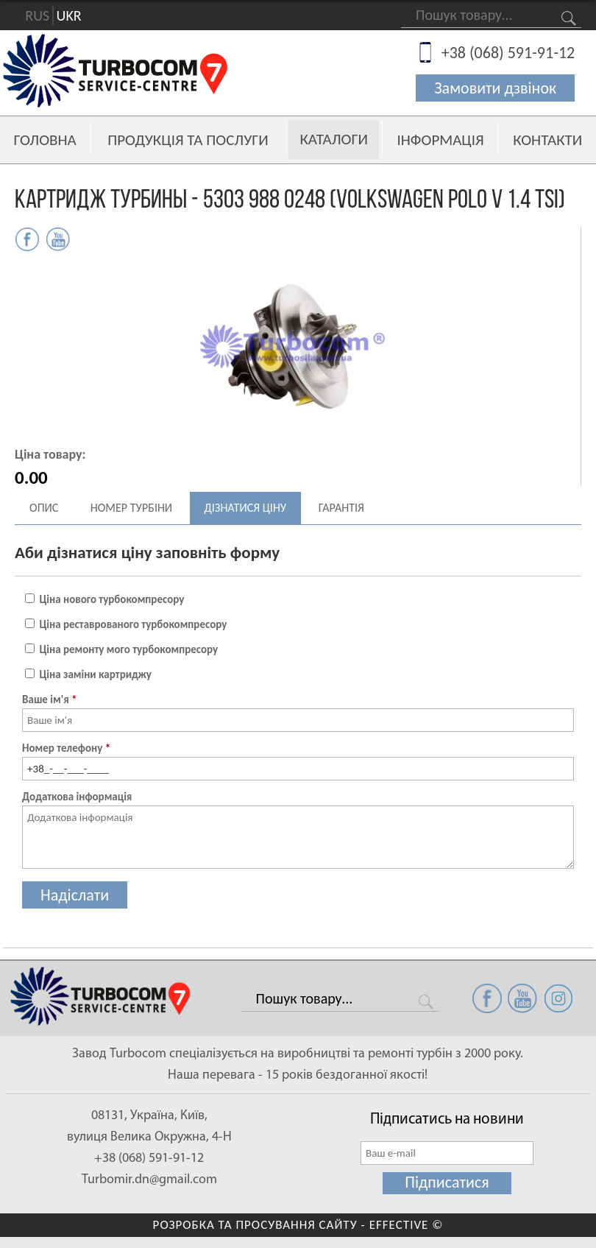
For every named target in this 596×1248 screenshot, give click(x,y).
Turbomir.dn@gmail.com (149, 1180)
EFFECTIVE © (406, 1225)
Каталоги (333, 139)
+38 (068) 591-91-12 (508, 53)
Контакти (547, 140)
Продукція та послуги (188, 140)
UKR (69, 15)
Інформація (440, 140)
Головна (45, 140)
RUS (37, 15)
